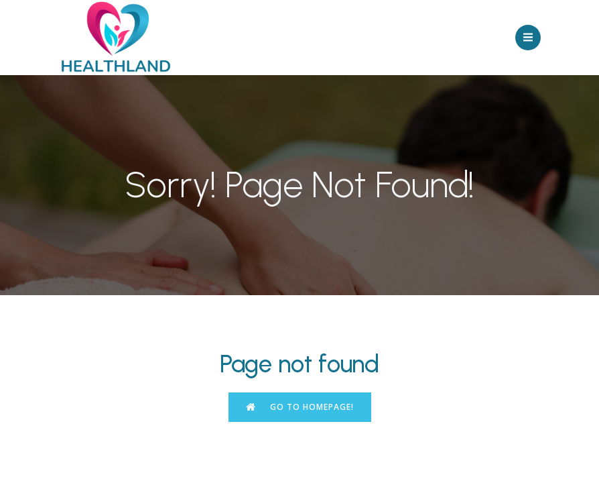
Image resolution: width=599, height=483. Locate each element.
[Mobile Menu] (528, 37)
